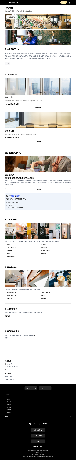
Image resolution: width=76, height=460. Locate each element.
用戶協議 (9, 412)
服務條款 (9, 409)
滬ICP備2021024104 (38, 452)
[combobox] (25, 388)
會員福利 (9, 401)
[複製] (30, 424)
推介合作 (9, 407)
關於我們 (9, 399)
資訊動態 (9, 404)
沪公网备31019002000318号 (38, 454)
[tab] (38, 395)
